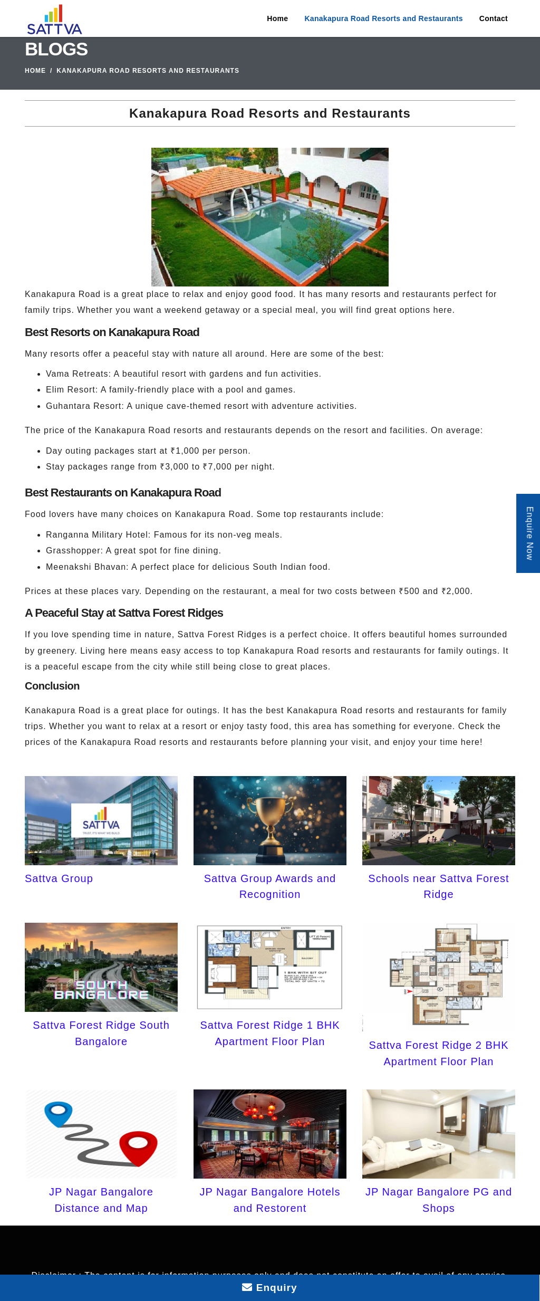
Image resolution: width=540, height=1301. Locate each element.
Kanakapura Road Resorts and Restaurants (383, 18)
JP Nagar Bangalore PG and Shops (438, 1199)
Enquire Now (529, 533)
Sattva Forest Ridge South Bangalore (101, 1033)
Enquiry (269, 1287)
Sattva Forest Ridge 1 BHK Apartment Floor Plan (270, 1033)
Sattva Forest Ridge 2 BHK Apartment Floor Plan (438, 1053)
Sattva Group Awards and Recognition (270, 886)
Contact (493, 18)
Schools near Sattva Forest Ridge (438, 886)
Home (277, 18)
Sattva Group (59, 878)
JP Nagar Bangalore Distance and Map (101, 1199)
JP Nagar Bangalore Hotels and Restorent (269, 1199)
